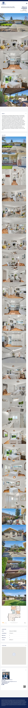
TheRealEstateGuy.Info (5, 682)
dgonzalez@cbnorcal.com (12, 681)
